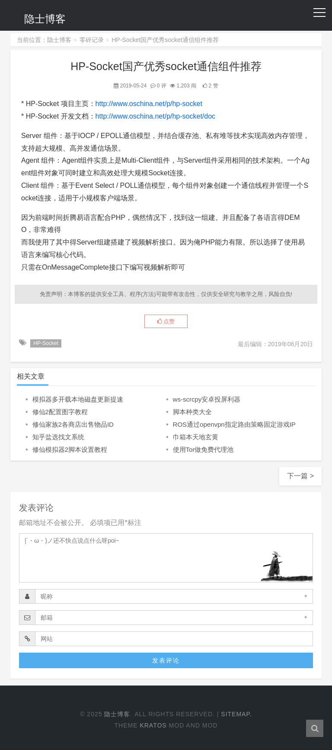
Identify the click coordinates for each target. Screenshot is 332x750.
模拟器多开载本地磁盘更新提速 (77, 399)
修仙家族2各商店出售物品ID (73, 424)
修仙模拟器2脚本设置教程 (69, 449)
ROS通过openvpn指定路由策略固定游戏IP (234, 424)
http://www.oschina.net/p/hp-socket (149, 103)
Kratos (153, 725)
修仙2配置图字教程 (60, 411)
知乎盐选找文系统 (58, 437)
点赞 (166, 321)
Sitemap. (236, 714)
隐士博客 (45, 19)
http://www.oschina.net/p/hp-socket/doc (155, 116)
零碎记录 (92, 39)
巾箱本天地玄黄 (195, 437)
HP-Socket (45, 343)
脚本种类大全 (192, 411)
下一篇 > (300, 476)
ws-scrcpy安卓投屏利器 (207, 399)
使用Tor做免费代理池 (203, 449)
